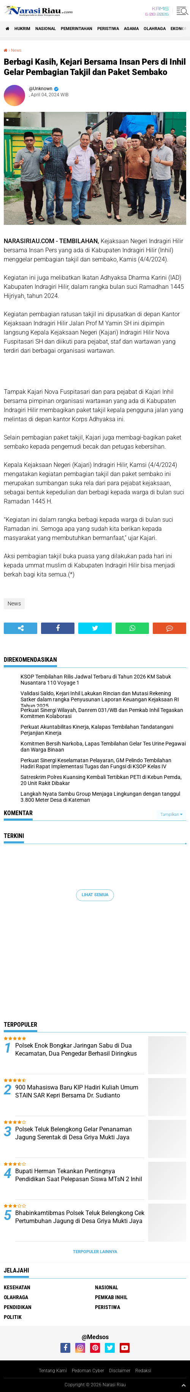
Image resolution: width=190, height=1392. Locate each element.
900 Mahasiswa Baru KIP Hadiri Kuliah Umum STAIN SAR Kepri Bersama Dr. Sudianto (76, 1091)
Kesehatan (17, 1287)
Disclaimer (119, 1370)
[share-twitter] (95, 628)
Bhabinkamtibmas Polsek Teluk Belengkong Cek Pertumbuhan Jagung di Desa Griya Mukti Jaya (79, 1217)
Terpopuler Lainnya (95, 1251)
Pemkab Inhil (111, 1297)
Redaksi (143, 1370)
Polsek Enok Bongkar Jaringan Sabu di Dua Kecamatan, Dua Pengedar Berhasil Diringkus (76, 1049)
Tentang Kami (53, 1370)
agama (131, 28)
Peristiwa (108, 28)
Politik (13, 1317)
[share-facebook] (57, 628)
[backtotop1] (183, 1385)
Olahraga (155, 28)
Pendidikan (18, 1307)
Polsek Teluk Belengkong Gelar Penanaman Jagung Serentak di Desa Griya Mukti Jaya (73, 1133)
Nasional (45, 28)
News (16, 50)
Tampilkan (171, 814)
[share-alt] (20, 628)
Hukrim (22, 28)
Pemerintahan (76, 28)
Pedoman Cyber (88, 1370)
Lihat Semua (95, 894)
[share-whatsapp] (132, 628)
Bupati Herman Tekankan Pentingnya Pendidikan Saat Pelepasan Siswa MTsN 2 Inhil (78, 1175)
